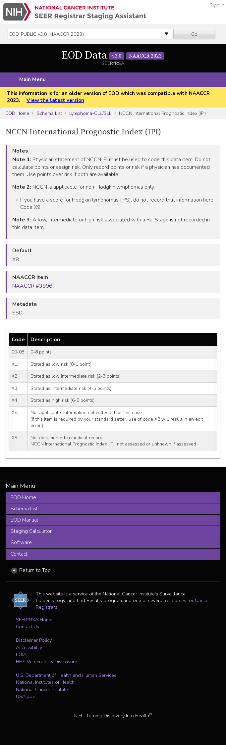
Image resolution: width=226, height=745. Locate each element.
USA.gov (25, 696)
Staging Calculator (31, 531)
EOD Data (113, 55)
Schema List (49, 113)
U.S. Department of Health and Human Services (66, 675)
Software (21, 542)
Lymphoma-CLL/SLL (90, 113)
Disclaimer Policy (34, 640)
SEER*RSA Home (34, 619)
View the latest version (55, 100)
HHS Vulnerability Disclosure (46, 661)
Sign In (216, 5)
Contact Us (27, 626)
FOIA (21, 654)
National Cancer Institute (42, 689)
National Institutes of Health (45, 682)
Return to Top (35, 570)
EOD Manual (24, 520)
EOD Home (17, 113)
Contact (19, 554)
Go (194, 34)
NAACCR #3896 (32, 286)
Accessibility (29, 647)
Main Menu (32, 79)
